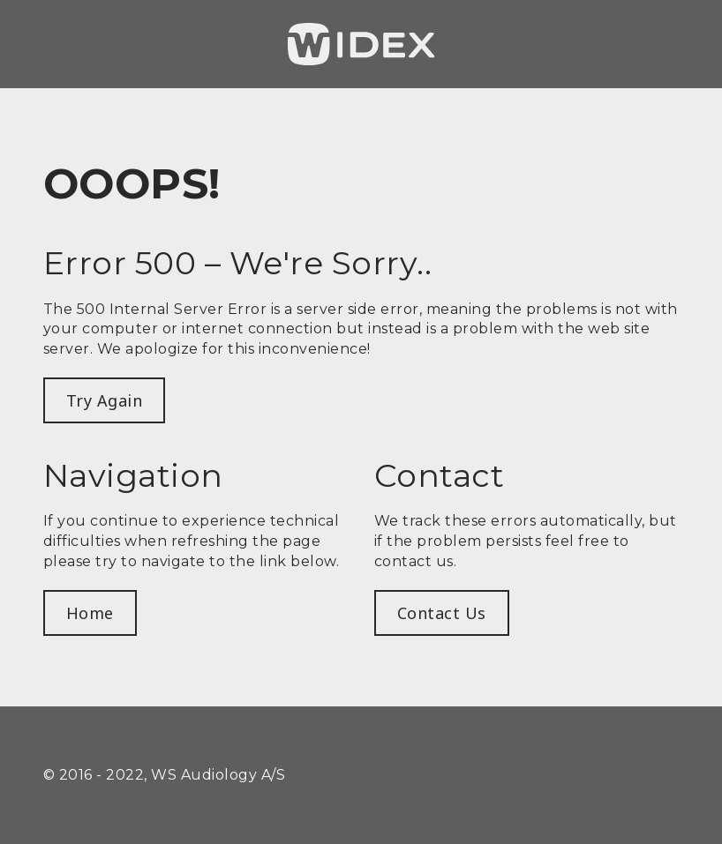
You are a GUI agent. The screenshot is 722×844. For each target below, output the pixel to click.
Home (90, 613)
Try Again (104, 400)
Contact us (441, 613)
